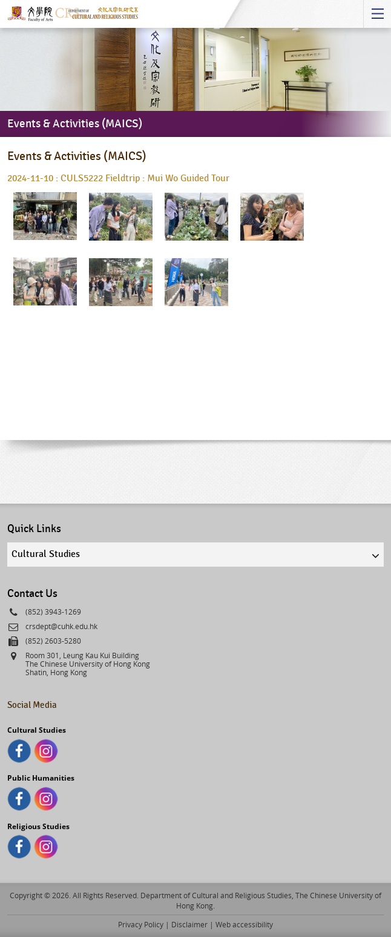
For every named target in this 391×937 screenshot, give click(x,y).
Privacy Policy (140, 924)
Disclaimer (189, 924)
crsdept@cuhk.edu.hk (61, 626)
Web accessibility (244, 924)
